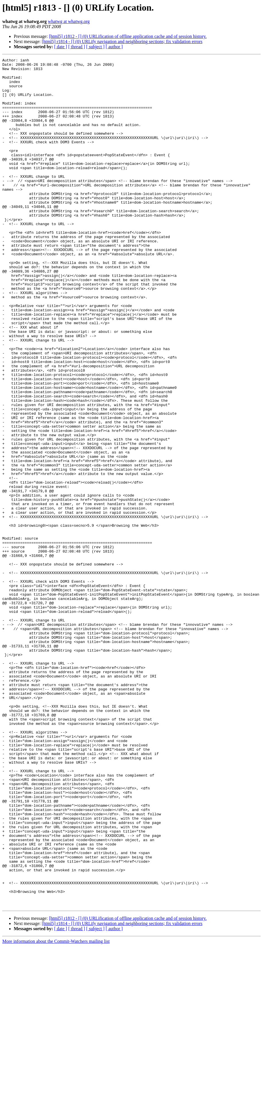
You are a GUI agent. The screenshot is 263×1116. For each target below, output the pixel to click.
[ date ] (60, 46)
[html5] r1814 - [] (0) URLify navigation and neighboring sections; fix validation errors (122, 41)
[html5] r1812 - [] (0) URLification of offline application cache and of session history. (128, 36)
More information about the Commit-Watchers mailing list (56, 1111)
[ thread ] (76, 46)
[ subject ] (95, 46)
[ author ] (114, 46)
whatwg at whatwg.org (69, 21)
